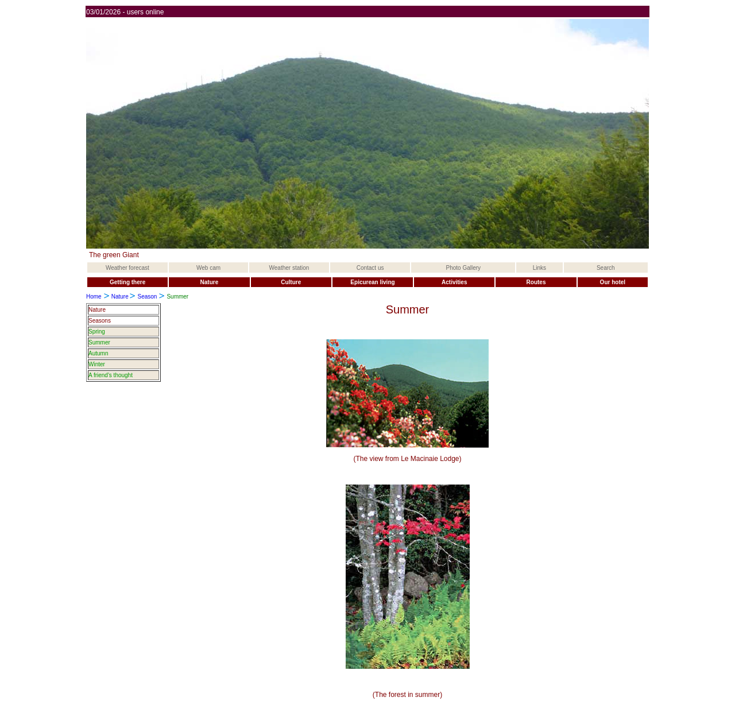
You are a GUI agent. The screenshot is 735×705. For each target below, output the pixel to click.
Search (606, 268)
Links (539, 268)
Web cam (208, 268)
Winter (96, 364)
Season (147, 296)
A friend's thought (110, 375)
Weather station (289, 268)
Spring (96, 331)
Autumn (98, 353)
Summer (99, 342)
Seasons (99, 320)
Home (94, 296)
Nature (120, 296)
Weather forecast (127, 268)
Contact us (370, 268)
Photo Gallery (463, 268)
